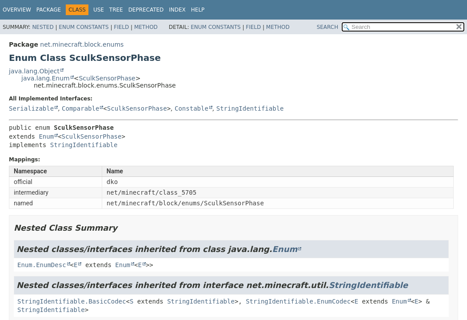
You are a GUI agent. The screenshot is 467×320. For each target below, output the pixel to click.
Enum (46, 136)
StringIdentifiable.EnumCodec (298, 301)
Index (177, 10)
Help (198, 10)
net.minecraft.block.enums (82, 44)
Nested (42, 27)
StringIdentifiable (250, 108)
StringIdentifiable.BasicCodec (71, 301)
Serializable (31, 108)
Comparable (80, 108)
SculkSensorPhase (107, 78)
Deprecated (146, 10)
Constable (191, 108)
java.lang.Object (34, 71)
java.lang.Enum (45, 78)
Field (121, 27)
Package (48, 10)
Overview (17, 10)
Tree (116, 10)
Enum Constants (83, 27)
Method (146, 27)
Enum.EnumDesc (41, 264)
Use (98, 10)
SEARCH (328, 27)
